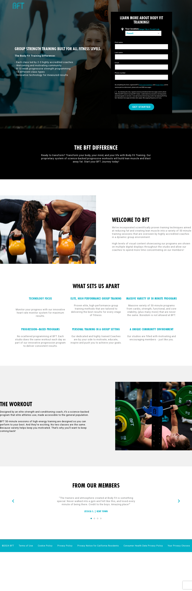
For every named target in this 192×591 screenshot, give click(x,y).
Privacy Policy (159, 85)
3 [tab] (97, 518)
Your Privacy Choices (179, 545)
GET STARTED (141, 107)
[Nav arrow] (13, 501)
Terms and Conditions (146, 85)
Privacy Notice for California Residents (98, 545)
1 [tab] (91, 518)
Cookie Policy (45, 545)
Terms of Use (26, 545)
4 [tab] (100, 518)
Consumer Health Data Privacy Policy (143, 545)
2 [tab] (94, 518)
